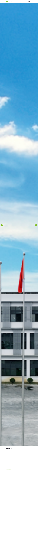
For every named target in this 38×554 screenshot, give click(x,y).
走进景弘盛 (9, 448)
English (29, 1)
